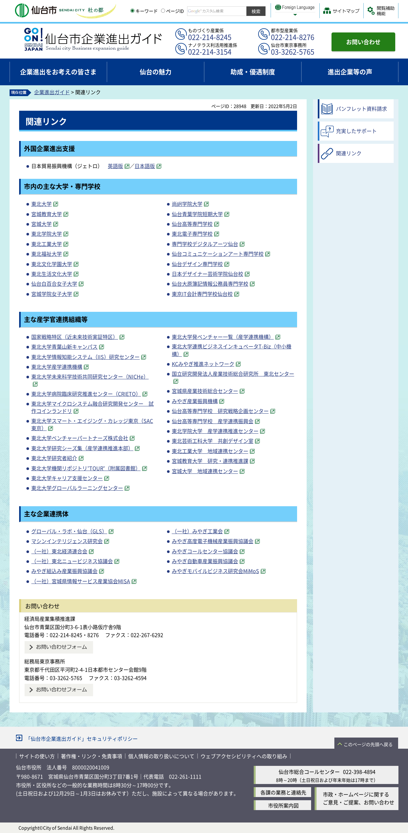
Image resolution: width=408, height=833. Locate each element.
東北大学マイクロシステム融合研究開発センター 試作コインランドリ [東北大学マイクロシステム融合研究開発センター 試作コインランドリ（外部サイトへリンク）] (92, 407)
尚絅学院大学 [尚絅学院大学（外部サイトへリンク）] (187, 203)
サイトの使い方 (37, 756)
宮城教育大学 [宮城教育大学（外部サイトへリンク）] (46, 214)
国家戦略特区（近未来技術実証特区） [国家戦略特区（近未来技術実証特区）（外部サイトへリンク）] (74, 336)
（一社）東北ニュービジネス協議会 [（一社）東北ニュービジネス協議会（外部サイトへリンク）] (72, 561)
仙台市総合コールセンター (309, 771)
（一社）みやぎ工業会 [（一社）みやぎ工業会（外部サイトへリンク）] (197, 531)
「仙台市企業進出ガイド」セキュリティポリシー (82, 738)
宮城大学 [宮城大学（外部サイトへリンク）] (41, 224)
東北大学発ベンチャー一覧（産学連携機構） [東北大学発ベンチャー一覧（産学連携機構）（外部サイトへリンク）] (223, 336)
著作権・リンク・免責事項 (91, 756)
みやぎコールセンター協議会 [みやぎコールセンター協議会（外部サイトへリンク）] (205, 551)
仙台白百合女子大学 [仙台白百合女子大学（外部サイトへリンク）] (54, 283)
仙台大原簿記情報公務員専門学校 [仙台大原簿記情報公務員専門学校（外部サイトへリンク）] (210, 283)
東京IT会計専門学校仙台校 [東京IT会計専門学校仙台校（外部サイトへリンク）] (202, 294)
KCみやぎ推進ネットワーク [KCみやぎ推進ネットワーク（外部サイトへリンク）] (203, 364)
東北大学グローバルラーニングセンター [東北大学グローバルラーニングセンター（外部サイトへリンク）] (77, 488)
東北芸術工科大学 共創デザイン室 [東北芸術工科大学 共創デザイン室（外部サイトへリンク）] (212, 440)
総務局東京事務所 (44, 661)
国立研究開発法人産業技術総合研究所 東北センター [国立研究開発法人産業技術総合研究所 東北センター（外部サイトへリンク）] (233, 373)
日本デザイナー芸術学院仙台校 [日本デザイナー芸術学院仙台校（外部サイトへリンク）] (207, 273)
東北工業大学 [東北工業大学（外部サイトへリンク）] (46, 244)
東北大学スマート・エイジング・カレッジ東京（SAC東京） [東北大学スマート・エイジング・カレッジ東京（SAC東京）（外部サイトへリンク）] (92, 424)
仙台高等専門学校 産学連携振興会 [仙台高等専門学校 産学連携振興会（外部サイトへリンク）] (212, 421)
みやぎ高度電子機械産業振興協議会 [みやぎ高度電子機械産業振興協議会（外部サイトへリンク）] (212, 541)
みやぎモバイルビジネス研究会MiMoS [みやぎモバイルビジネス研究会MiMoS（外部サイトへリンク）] (215, 571)
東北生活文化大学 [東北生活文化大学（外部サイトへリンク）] (51, 273)
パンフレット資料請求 (361, 108)
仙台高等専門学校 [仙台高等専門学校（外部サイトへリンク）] (192, 224)
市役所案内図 (283, 805)
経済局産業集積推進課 (49, 618)
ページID (172, 11)
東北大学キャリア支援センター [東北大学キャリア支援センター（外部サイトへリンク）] (67, 478)
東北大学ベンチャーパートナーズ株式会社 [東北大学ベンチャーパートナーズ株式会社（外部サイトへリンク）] (79, 438)
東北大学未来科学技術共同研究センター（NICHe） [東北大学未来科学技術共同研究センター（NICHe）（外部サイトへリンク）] (90, 376)
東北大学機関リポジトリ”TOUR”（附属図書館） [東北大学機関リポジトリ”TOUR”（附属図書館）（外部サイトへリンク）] (86, 468)
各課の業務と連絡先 (283, 792)
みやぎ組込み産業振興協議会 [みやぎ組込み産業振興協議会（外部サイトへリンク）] (64, 571)
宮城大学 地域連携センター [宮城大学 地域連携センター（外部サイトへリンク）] (205, 471)
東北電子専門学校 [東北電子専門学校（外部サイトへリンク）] (192, 233)
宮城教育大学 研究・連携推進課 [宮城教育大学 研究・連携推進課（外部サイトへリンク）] (210, 461)
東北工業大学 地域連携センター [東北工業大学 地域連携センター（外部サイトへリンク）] (210, 451)
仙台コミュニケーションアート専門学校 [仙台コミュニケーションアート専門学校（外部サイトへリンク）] (218, 253)
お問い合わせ (363, 42)
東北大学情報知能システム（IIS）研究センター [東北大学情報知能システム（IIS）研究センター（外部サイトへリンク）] (85, 356)
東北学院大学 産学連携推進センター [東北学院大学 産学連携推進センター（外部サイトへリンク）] (215, 431)
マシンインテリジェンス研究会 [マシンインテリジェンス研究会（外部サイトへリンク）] (67, 541)
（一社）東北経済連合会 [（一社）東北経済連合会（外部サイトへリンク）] (59, 551)
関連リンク (348, 153)
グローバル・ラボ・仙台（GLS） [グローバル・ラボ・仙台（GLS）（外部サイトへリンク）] (69, 531)
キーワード (144, 11)
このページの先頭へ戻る (368, 744)
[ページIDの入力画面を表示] (163, 11)
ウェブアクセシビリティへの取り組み (243, 756)
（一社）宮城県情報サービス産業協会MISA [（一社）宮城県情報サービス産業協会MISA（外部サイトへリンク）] (80, 581)
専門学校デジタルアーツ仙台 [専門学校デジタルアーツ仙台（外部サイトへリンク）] (205, 244)
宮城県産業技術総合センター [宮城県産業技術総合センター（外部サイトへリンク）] (205, 391)
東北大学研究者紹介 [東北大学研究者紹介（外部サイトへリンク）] (54, 458)
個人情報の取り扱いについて (161, 756)
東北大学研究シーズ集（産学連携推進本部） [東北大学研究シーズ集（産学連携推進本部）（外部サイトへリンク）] (82, 448)
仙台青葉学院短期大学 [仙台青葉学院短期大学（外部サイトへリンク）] (197, 214)
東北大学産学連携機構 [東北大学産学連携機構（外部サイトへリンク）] (56, 366)
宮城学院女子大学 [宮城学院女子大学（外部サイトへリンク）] (51, 294)
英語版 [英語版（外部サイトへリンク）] (115, 166)
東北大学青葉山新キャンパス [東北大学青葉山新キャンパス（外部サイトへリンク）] (64, 346)
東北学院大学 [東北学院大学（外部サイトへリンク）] (46, 233)
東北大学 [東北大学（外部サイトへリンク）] (41, 203)
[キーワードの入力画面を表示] (132, 11)
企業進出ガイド (52, 92)
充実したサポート (356, 131)
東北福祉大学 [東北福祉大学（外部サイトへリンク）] (46, 253)
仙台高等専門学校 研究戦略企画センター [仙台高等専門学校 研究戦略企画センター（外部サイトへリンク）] (220, 411)
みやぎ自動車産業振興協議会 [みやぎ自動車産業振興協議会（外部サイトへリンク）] (205, 561)
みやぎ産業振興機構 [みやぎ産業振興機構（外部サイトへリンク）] (195, 401)
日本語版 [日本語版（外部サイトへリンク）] (145, 166)
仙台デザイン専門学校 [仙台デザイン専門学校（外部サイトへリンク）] (197, 264)
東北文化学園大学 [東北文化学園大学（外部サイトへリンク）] (51, 264)
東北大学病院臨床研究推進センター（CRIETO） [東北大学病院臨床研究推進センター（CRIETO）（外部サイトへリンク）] (86, 393)
